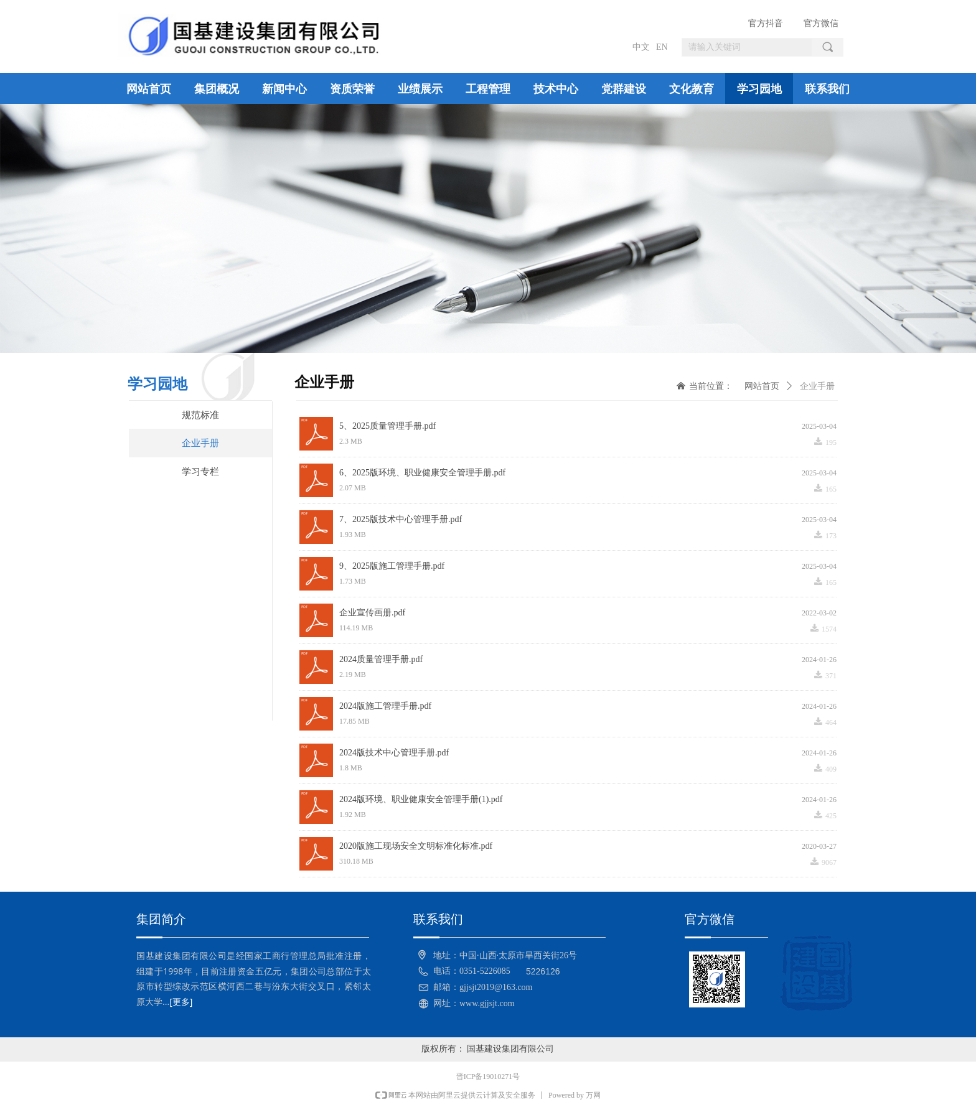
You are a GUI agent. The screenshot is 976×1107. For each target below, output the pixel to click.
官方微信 (821, 23)
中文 (641, 47)
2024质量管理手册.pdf (381, 659)
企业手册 (817, 386)
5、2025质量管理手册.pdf (387, 426)
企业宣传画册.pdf (372, 612)
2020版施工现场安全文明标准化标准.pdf (415, 846)
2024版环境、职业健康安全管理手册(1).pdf (421, 799)
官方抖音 (765, 23)
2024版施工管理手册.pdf (385, 706)
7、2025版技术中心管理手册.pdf (400, 519)
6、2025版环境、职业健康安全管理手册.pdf (422, 472)
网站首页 (761, 386)
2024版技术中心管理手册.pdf (394, 752)
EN (662, 47)
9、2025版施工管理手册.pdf (391, 566)
